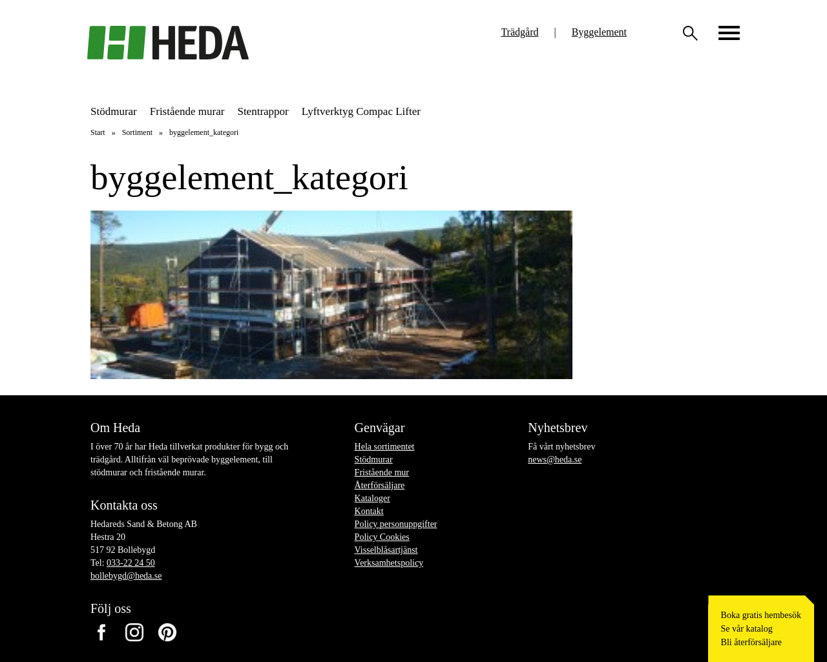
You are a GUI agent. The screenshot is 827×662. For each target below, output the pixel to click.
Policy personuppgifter (396, 524)
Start (97, 132)
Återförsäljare (380, 485)
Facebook (101, 632)
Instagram (134, 632)
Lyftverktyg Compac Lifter (361, 111)
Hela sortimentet (385, 446)
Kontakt (369, 511)
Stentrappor (262, 111)
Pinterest (167, 632)
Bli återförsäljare (751, 642)
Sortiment (137, 132)
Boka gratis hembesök (761, 615)
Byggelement (599, 31)
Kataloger (372, 498)
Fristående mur (382, 472)
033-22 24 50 (131, 563)
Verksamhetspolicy (389, 563)
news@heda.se (554, 459)
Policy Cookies (382, 537)
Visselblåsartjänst (386, 550)
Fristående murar (187, 111)
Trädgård (519, 31)
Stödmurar (113, 111)
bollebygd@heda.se (126, 576)
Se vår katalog (747, 629)
